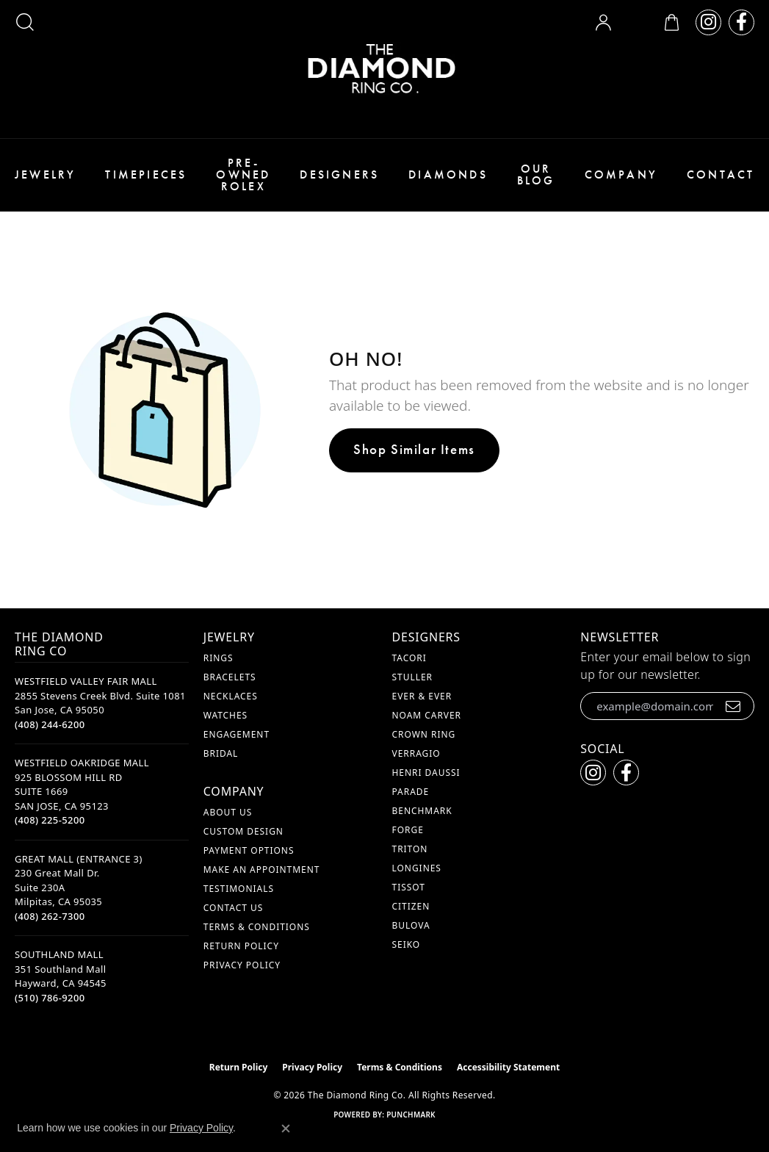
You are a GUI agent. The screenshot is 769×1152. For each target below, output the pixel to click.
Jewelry (45, 174)
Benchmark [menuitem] (422, 810)
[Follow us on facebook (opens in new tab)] (741, 22)
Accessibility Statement (508, 1067)
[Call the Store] (50, 724)
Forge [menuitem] (408, 830)
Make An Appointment (261, 869)
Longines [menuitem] (416, 868)
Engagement (236, 734)
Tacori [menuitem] (409, 658)
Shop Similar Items (414, 449)
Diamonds (448, 174)
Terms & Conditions (256, 927)
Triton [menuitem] (410, 849)
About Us (227, 812)
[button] (25, 22)
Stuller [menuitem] (412, 677)
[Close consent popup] (285, 1128)
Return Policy (241, 946)
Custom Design (243, 831)
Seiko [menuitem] (406, 944)
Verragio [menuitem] (416, 753)
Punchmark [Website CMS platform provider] (411, 1114)
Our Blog (536, 174)
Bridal (221, 753)
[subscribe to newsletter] (733, 706)
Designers (339, 174)
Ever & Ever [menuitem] (422, 696)
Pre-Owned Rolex (243, 174)
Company (621, 174)
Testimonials (238, 888)
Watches (225, 715)
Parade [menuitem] (411, 791)
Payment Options (249, 850)
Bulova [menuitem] (411, 925)
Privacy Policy (242, 965)
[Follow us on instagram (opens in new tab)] (708, 22)
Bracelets (229, 677)
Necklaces (230, 696)
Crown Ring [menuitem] (424, 734)
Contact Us (233, 907)
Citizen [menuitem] (411, 906)
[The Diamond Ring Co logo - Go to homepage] (385, 69)
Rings (218, 658)
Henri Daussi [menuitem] (426, 772)
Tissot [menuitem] (408, 887)
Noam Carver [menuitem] (427, 715)
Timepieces (146, 174)
